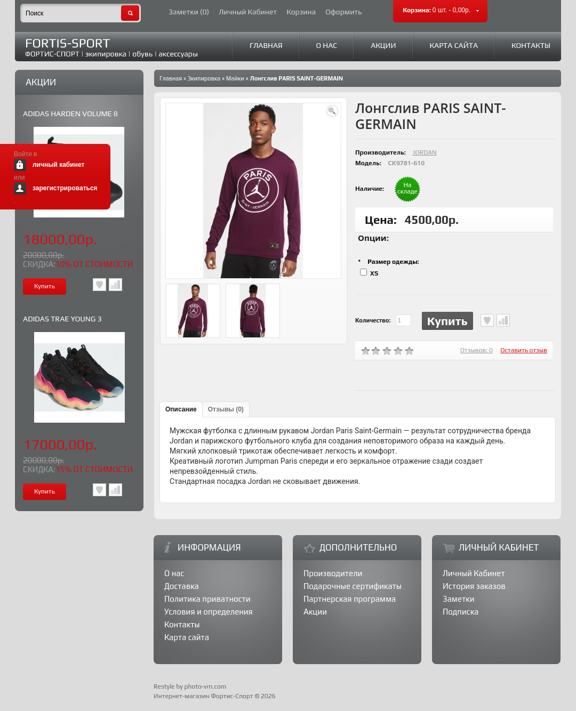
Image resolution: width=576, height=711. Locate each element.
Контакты (530, 45)
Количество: (372, 320)
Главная (266, 45)
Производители (332, 573)
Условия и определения (208, 611)
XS (374, 273)
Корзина (301, 12)
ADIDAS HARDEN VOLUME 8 (70, 113)
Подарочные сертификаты (352, 586)
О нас (327, 45)
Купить (447, 321)
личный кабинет (58, 164)
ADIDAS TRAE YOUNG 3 (62, 318)
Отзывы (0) (226, 409)
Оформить (343, 12)
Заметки (459, 598)
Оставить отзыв (523, 350)
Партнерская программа (349, 598)
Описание (181, 409)
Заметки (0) (189, 12)
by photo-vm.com (201, 686)
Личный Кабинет (248, 12)
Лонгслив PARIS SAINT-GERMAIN (296, 78)
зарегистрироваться (65, 188)
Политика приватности (207, 598)
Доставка (181, 586)
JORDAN (425, 152)
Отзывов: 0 (476, 350)
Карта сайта (454, 45)
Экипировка (204, 78)
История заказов (474, 586)
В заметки (99, 284)
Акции (383, 45)
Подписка (460, 611)
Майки (235, 78)
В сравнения (115, 284)
